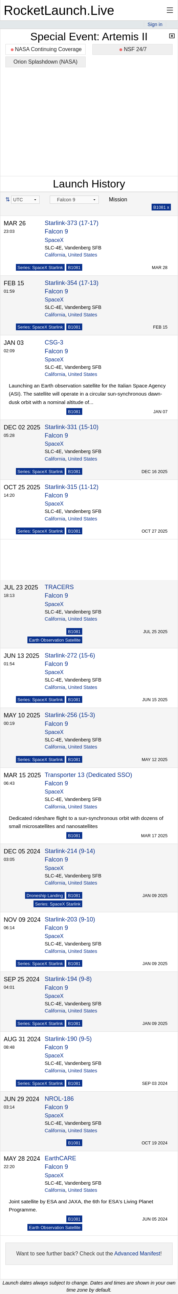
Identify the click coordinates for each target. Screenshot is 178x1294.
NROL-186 (59, 1095)
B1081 (74, 267)
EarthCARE (60, 1155)
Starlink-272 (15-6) (70, 652)
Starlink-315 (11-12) (71, 487)
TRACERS (59, 583)
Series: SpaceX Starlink (40, 267)
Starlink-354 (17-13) (71, 283)
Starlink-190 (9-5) (68, 1035)
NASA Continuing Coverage (46, 49)
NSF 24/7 (133, 49)
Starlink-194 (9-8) (68, 975)
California (55, 255)
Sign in (155, 24)
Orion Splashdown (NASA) (45, 62)
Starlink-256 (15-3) (70, 711)
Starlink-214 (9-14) (70, 847)
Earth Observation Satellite (55, 636)
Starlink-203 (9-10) (70, 916)
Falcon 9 (56, 231)
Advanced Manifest (137, 1250)
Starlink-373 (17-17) (71, 223)
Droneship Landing (45, 892)
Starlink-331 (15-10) (71, 427)
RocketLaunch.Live (59, 10)
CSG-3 (54, 342)
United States (82, 255)
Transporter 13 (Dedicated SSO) (88, 771)
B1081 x (161, 207)
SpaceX (54, 240)
